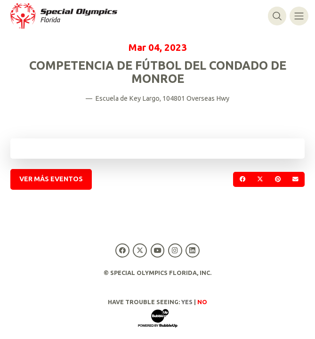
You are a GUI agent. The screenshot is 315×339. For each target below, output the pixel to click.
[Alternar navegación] (299, 16)
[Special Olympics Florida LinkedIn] (192, 250)
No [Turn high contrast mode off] (202, 302)
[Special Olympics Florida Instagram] (175, 250)
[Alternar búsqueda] (277, 16)
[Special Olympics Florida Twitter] (140, 250)
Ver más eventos (51, 179)
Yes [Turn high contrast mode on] (187, 302)
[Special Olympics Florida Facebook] (122, 250)
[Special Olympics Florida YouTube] (157, 250)
